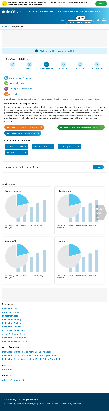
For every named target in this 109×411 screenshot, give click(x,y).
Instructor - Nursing (11, 319)
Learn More (48, 5)
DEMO (81, 17)
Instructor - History (11, 326)
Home (4, 26)
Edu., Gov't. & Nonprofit (13, 380)
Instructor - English (11, 323)
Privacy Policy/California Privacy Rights (20, 403)
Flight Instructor (10, 315)
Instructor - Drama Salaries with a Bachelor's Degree (27, 351)
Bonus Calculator (16, 83)
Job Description (46, 68)
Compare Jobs (63, 68)
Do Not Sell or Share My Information (67, 403)
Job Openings (97, 68)
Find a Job (96, 11)
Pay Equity (14, 94)
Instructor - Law (10, 308)
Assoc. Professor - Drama (14, 334)
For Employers (48, 11)
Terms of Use (44, 403)
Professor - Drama (10, 312)
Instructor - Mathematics (14, 337)
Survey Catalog (66, 11)
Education (7, 369)
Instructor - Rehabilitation (15, 341)
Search (98, 167)
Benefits (29, 68)
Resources (82, 11)
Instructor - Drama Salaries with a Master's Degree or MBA (30, 355)
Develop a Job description (20, 88)
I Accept (101, 3)
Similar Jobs (80, 68)
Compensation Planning (80, 22)
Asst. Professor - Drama (13, 330)
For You (34, 11)
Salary (12, 68)
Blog (63, 20)
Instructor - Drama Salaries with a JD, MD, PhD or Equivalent (31, 359)
